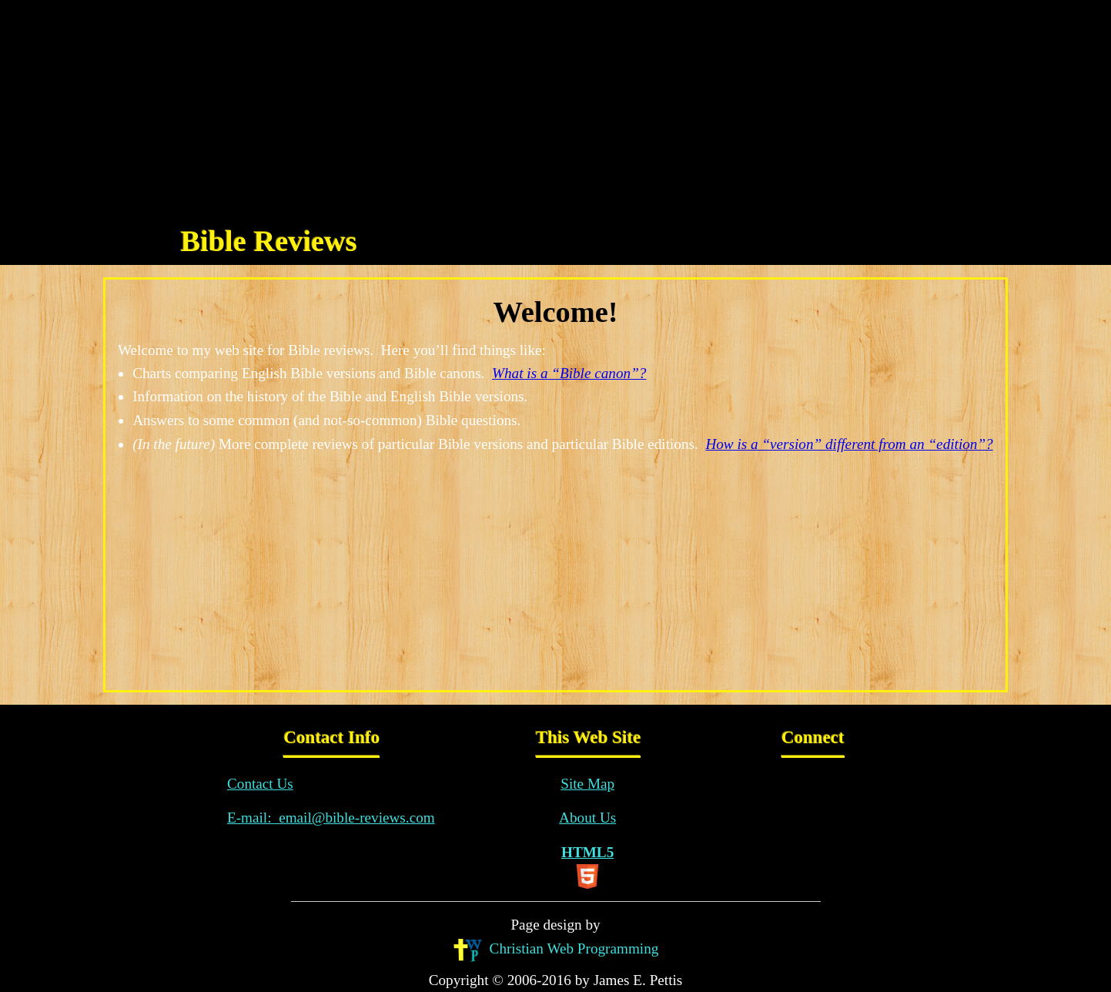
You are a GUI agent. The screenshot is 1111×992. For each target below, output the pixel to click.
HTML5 (587, 866)
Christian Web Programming (556, 950)
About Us (587, 817)
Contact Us (260, 784)
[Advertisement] (556, 108)
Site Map (587, 784)
